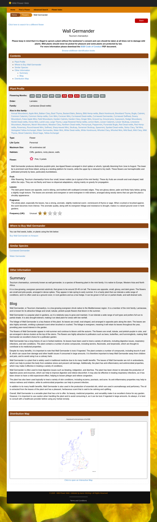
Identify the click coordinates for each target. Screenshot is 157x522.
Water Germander (45, 130)
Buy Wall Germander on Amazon (24, 236)
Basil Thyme (56, 113)
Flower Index (57, 10)
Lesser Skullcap (122, 122)
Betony (79, 113)
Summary (24, 73)
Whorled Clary (103, 130)
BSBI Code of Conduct (91, 47)
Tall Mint (139, 127)
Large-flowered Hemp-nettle (75, 122)
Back (141, 21)
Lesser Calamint (107, 122)
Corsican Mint (64, 116)
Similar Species (21, 67)
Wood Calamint (25, 133)
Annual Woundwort (19, 113)
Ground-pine (108, 119)
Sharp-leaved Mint (61, 127)
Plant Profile (20, 62)
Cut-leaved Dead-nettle (82, 116)
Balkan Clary (44, 113)
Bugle (134, 113)
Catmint (141, 113)
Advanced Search (41, 10)
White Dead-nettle (72, 130)
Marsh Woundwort (39, 125)
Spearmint (100, 127)
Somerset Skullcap (86, 127)
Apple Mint (33, 113)
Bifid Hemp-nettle (90, 113)
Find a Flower (24, 10)
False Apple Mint (29, 119)
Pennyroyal (86, 125)
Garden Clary (74, 119)
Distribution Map (22, 79)
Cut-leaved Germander (103, 116)
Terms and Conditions (78, 501)
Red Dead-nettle (126, 125)
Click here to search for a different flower (26, 25)
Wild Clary (137, 130)
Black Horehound (106, 113)
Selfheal (48, 127)
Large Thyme (55, 122)
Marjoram (26, 125)
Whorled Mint (116, 130)
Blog (21, 76)
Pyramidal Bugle (110, 125)
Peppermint (97, 125)
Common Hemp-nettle (38, 116)
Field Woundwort (45, 119)
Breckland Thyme (122, 113)
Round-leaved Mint (35, 127)
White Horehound (88, 130)
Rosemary (21, 127)
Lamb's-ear (44, 122)
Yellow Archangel (51, 133)
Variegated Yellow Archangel (23, 130)
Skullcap (73, 127)
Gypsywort (119, 119)
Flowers (25, 15)
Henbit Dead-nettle (19, 122)
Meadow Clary (54, 125)
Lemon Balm (93, 122)
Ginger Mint (86, 119)
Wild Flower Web (19, 3)
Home (12, 10)
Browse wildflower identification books (78, 51)
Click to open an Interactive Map (79, 480)
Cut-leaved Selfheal (122, 116)
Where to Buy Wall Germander (28, 65)
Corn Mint (53, 116)
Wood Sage (38, 133)
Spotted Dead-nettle (114, 127)
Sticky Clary (129, 127)
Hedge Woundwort (133, 119)
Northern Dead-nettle (71, 125)
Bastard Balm (69, 113)
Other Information (22, 70)
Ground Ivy (97, 119)
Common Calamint (19, 116)
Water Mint (58, 130)
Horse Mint (33, 122)
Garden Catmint (60, 119)
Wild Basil (127, 130)
